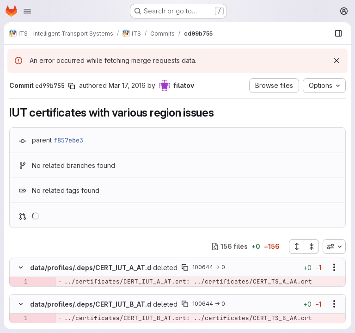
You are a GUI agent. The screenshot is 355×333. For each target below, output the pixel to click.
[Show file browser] (338, 33)
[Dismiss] (336, 60)
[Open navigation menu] (27, 11)
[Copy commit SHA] (71, 86)
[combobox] (334, 246)
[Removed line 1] (20, 281)
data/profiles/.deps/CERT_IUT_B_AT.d (90, 304)
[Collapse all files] (311, 246)
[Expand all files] (296, 246)
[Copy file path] (184, 267)
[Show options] (334, 267)
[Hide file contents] (20, 267)
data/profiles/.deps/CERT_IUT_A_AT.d (90, 267)
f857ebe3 (68, 140)
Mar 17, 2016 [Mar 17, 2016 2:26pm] (127, 85)
